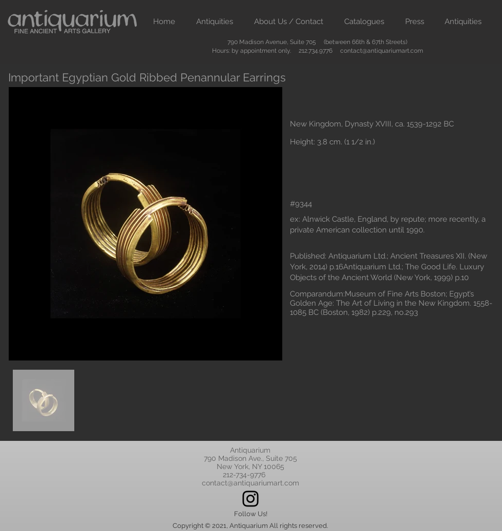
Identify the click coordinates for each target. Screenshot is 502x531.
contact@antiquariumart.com (381, 50)
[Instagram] (250, 498)
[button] (214, 22)
